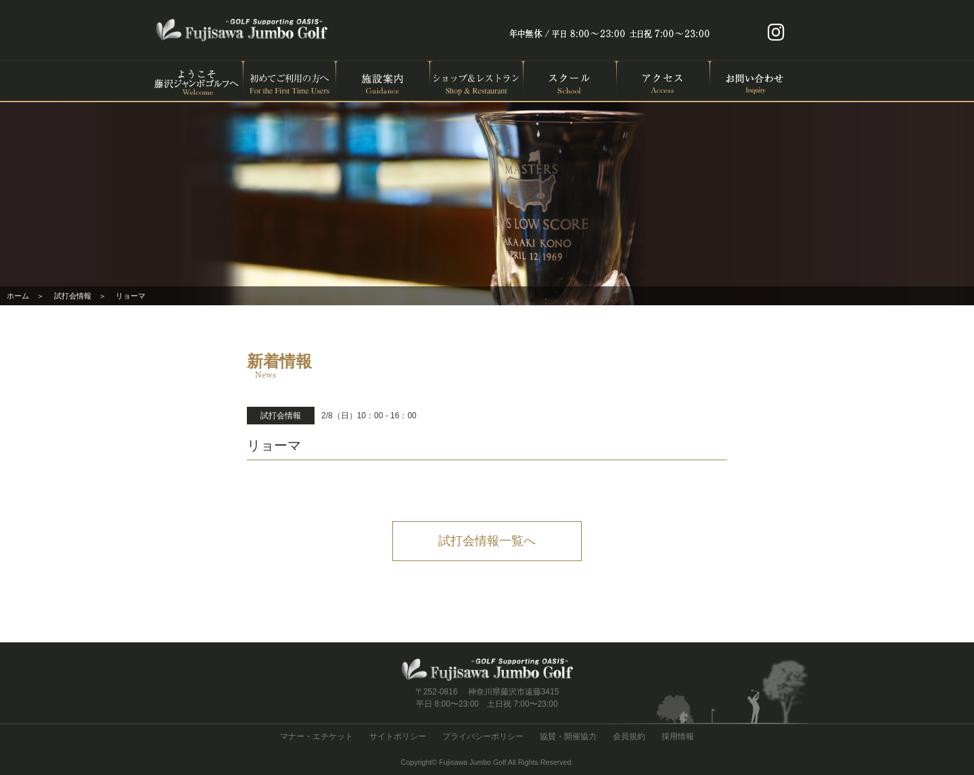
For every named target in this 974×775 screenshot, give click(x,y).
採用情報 (678, 736)
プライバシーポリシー (483, 736)
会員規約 (629, 736)
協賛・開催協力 (568, 736)
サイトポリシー (397, 736)
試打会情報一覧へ (487, 541)
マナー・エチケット (316, 736)
